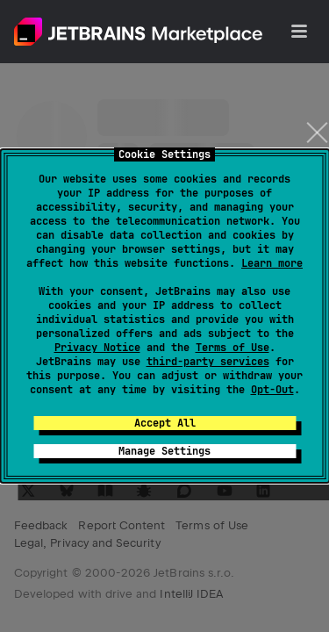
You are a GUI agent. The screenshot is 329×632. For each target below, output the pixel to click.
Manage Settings (164, 451)
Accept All (165, 423)
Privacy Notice (97, 348)
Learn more (272, 263)
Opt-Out (272, 390)
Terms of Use (232, 348)
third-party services (208, 362)
